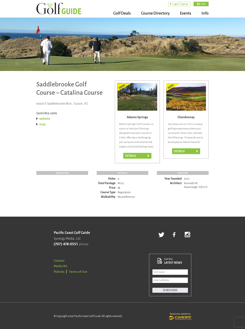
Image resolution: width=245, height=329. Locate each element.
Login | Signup (180, 4)
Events (185, 13)
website (44, 118)
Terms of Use (78, 271)
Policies (59, 271)
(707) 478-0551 (66, 244)
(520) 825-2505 (46, 113)
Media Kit (60, 266)
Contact (59, 260)
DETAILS (179, 151)
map (42, 124)
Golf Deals (122, 13)
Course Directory (155, 13)
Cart (203, 4)
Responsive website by (180, 316)
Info (205, 13)
